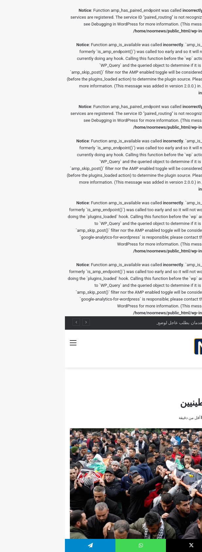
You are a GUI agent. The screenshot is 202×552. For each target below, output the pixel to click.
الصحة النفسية (160, 376)
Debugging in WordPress (49, 24)
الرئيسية (187, 376)
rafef (188, 417)
